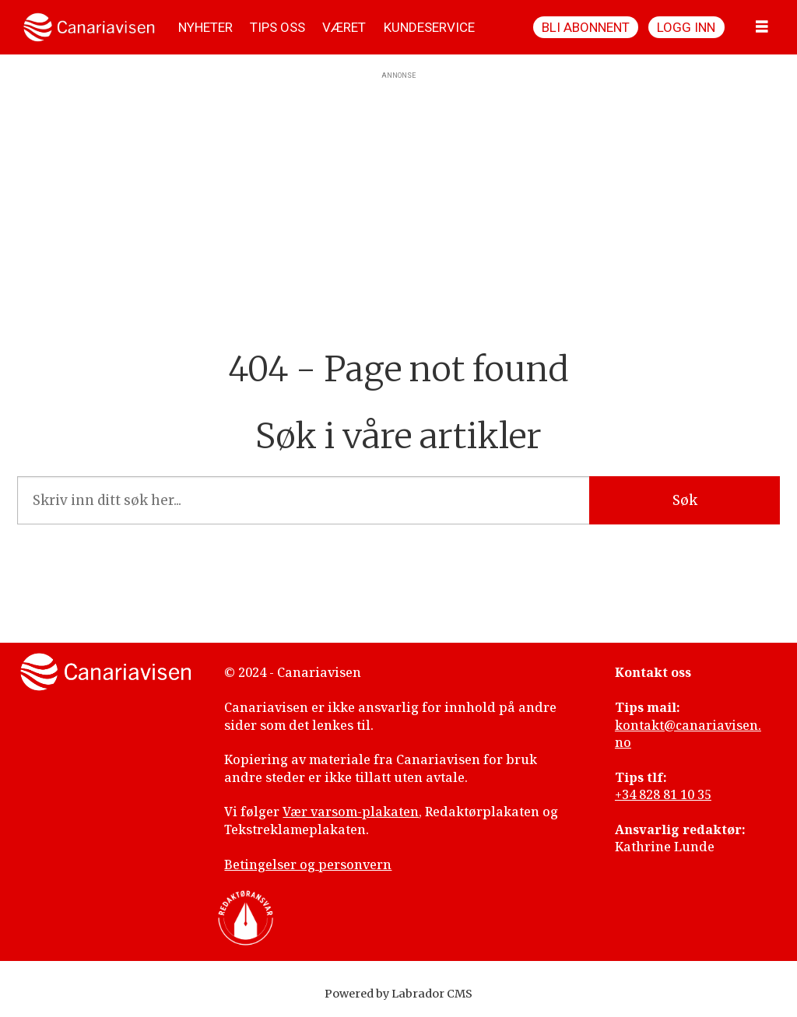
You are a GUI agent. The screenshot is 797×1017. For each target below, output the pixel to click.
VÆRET (344, 27)
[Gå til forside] (89, 27)
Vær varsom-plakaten (351, 811)
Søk (684, 500)
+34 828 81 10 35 (663, 794)
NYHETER (205, 27)
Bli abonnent (586, 27)
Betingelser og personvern (307, 864)
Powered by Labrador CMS (398, 994)
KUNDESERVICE (429, 27)
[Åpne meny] (762, 27)
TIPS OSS (277, 27)
